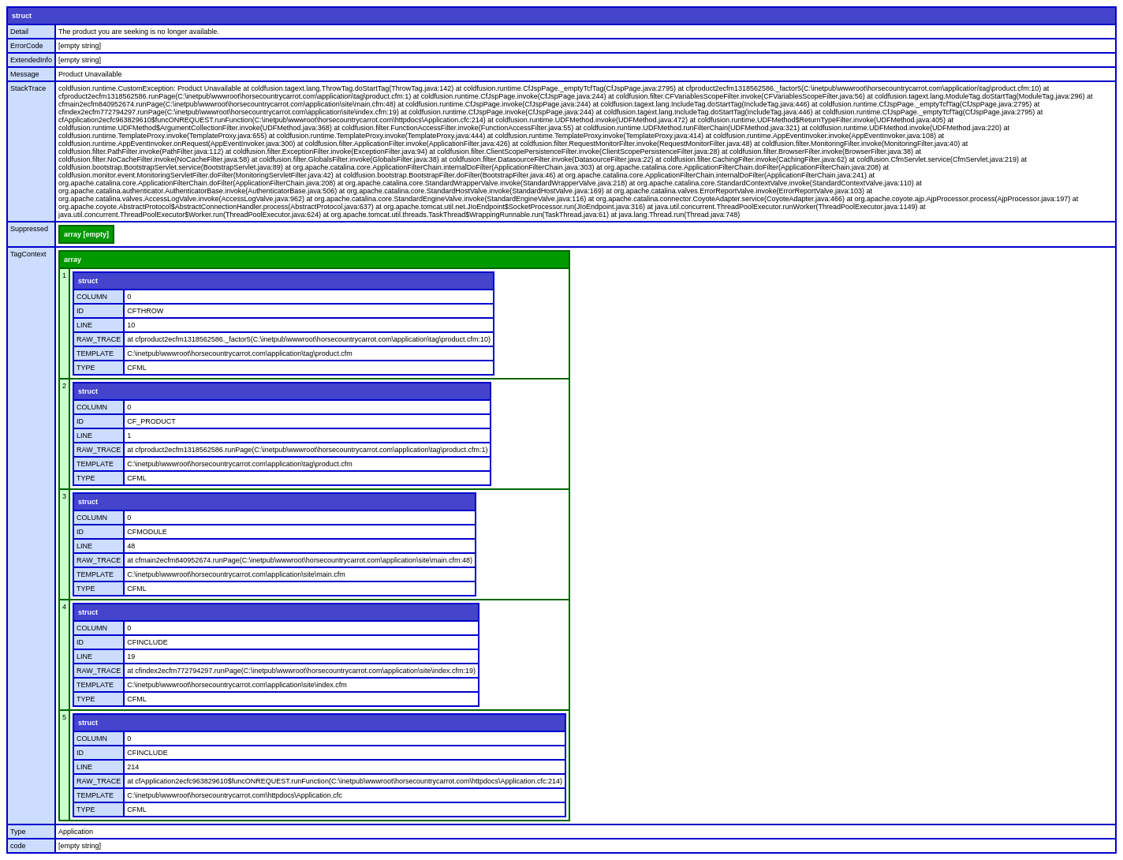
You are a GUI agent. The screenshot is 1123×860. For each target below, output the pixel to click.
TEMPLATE (95, 353)
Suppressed (29, 229)
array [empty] (86, 234)
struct (22, 16)
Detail (19, 32)
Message (24, 74)
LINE (84, 325)
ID (80, 311)
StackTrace (28, 88)
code (18, 846)
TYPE (85, 368)
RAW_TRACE (98, 339)
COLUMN (91, 297)
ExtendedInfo (31, 60)
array (72, 260)
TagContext (28, 254)
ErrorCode (26, 46)
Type (18, 832)
